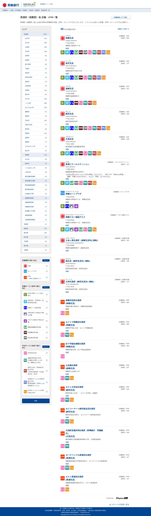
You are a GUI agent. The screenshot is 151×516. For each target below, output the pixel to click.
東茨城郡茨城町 (36, 176)
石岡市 (36, 56)
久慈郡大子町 (36, 194)
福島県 (36, 228)
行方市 (36, 159)
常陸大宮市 (36, 125)
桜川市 (36, 151)
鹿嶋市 (36, 112)
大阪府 (36, 250)
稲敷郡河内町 (36, 207)
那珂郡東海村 (36, 189)
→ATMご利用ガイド (34, 278)
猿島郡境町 (36, 215)
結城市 (36, 60)
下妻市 (36, 69)
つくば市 (36, 103)
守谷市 (36, 120)
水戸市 (36, 38)
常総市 (36, 73)
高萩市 (36, 82)
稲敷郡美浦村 (36, 198)
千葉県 (36, 241)
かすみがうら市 (36, 146)
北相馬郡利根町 (36, 220)
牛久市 (36, 99)
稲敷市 (36, 142)
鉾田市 (36, 163)
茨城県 (36, 34)
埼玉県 (36, 237)
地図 (67, 48)
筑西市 (36, 133)
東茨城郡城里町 (36, 185)
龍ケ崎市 (36, 64)
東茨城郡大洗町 (36, 181)
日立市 (36, 43)
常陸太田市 (36, 77)
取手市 (36, 94)
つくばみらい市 (36, 168)
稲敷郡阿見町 (36, 202)
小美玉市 (36, 172)
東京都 (36, 246)
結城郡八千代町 (36, 211)
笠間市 (36, 90)
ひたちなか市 (36, 107)
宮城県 (36, 224)
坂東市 (36, 138)
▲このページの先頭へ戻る (119, 504)
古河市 (36, 51)
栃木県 (36, 233)
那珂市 (36, 129)
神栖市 (36, 155)
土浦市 (36, 47)
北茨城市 (36, 86)
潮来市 (36, 116)
